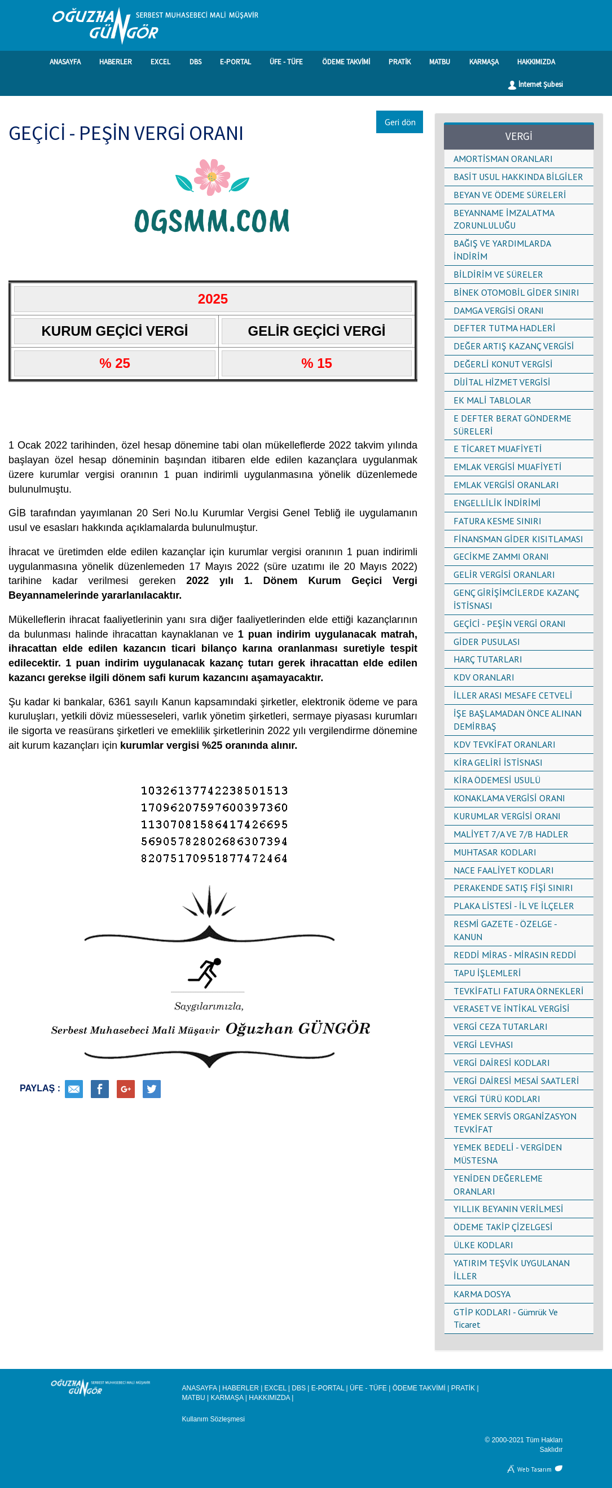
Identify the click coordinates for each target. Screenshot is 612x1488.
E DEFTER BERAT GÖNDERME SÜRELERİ (512, 424)
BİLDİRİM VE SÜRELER (498, 274)
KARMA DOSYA (482, 1294)
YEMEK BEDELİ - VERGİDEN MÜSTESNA (508, 1154)
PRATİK (400, 62)
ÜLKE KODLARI (483, 1244)
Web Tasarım (534, 1468)
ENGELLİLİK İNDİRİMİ (497, 502)
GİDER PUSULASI (487, 641)
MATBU (439, 62)
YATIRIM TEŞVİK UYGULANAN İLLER (512, 1269)
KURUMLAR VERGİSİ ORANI (507, 816)
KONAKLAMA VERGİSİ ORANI (509, 798)
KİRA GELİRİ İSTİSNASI (498, 762)
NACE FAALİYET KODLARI (504, 870)
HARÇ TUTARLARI (488, 659)
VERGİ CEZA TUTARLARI (501, 1026)
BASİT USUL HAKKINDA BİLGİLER (518, 176)
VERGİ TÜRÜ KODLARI (497, 1098)
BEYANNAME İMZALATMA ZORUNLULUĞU (504, 219)
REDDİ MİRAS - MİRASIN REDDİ (515, 954)
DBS (195, 62)
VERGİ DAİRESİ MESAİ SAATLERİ (516, 1080)
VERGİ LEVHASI (483, 1044)
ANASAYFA (65, 62)
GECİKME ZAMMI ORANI (501, 556)
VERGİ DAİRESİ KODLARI (502, 1062)
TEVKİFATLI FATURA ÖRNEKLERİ (519, 991)
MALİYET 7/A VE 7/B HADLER (511, 834)
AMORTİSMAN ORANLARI (503, 158)
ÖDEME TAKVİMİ (346, 62)
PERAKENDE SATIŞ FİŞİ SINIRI (513, 887)
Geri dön (400, 122)
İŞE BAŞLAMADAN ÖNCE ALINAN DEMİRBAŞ (518, 720)
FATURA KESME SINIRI (497, 520)
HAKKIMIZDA (536, 62)
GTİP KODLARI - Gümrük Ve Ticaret (506, 1318)
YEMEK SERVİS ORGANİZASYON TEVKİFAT (515, 1122)
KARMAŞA (484, 62)
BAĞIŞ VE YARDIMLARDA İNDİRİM (502, 250)
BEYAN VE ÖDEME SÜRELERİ (510, 194)
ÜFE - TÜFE (286, 62)
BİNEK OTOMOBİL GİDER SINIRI (516, 292)
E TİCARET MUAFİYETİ (498, 448)
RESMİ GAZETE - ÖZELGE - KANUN (505, 930)
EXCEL (160, 62)
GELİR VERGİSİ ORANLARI (504, 574)
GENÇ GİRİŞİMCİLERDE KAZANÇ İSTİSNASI (516, 599)
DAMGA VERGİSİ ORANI (499, 310)
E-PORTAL (235, 62)
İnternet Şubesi (535, 84)
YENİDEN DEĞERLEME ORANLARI (498, 1185)
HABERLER (115, 62)
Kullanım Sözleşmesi (213, 1419)
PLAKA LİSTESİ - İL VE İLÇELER (514, 905)
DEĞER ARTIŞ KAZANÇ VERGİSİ (514, 346)
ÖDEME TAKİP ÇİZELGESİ (503, 1226)
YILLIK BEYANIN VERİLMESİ (508, 1208)
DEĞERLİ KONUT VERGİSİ (503, 364)
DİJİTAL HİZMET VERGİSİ (502, 382)
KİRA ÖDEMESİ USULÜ (497, 779)
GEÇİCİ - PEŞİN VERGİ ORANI (510, 623)
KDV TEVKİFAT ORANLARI (505, 744)
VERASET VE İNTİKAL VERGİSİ (512, 1008)
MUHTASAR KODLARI (495, 852)
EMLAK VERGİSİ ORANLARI (506, 484)
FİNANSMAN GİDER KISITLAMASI (518, 539)
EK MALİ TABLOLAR (492, 400)
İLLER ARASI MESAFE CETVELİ (513, 695)
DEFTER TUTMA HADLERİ (505, 327)
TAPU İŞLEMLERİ (487, 972)
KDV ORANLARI (484, 677)
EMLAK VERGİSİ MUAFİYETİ (508, 466)
